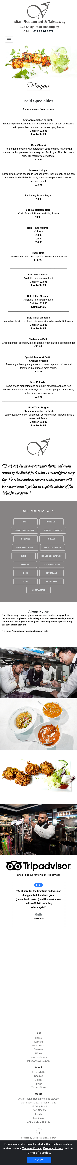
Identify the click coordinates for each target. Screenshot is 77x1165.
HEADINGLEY (38, 1110)
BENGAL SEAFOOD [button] (53, 530)
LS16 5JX (38, 1118)
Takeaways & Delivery (38, 1061)
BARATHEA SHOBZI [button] (24, 530)
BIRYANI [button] (25, 538)
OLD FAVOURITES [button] (51, 564)
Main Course (38, 1045)
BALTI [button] (25, 521)
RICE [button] (25, 573)
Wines (38, 1053)
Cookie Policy (32, 1148)
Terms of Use (38, 1087)
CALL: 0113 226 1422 (38, 1122)
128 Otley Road (38, 1106)
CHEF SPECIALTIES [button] (25, 547)
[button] (5, 63)
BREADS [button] (52, 538)
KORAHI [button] (25, 564)
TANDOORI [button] (51, 581)
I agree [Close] (39, 1160)
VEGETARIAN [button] (38, 590)
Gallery (38, 1080)
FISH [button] (23, 555)
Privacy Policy (53, 1148)
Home (38, 1038)
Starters (38, 1042)
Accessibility (38, 1072)
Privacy (38, 1083)
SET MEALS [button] (51, 573)
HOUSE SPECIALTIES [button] (51, 555)
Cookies (38, 1076)
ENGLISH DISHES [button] (52, 547)
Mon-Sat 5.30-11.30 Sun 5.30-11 (38, 1102)
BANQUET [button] (51, 521)
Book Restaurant (38, 1057)
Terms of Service (38, 1152)
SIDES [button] (25, 581)
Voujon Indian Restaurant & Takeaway (38, 1098)
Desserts (38, 1049)
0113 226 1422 (43, 31)
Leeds (38, 1114)
